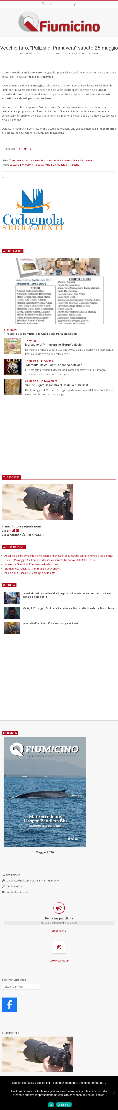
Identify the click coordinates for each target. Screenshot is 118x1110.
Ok (50, 1104)
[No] (113, 1093)
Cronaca (72, 53)
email (13, 530)
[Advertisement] (59, 438)
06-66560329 (14, 886)
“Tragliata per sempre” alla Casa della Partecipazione (40, 333)
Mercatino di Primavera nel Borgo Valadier (54, 344)
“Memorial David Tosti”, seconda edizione (53, 365)
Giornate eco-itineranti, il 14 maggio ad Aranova (32, 568)
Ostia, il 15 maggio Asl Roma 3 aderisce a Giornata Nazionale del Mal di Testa (49, 560)
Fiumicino (93, 53)
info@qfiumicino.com (19, 892)
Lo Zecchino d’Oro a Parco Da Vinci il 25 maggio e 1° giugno (44, 164)
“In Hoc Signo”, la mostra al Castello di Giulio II (56, 385)
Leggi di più (64, 1104)
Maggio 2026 (45, 852)
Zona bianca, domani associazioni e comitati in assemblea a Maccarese (50, 160)
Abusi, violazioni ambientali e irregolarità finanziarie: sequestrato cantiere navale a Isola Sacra (58, 555)
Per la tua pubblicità (59, 918)
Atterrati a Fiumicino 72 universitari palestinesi (31, 564)
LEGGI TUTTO (59, 930)
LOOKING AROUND (59, 960)
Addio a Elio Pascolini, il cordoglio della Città (29, 573)
